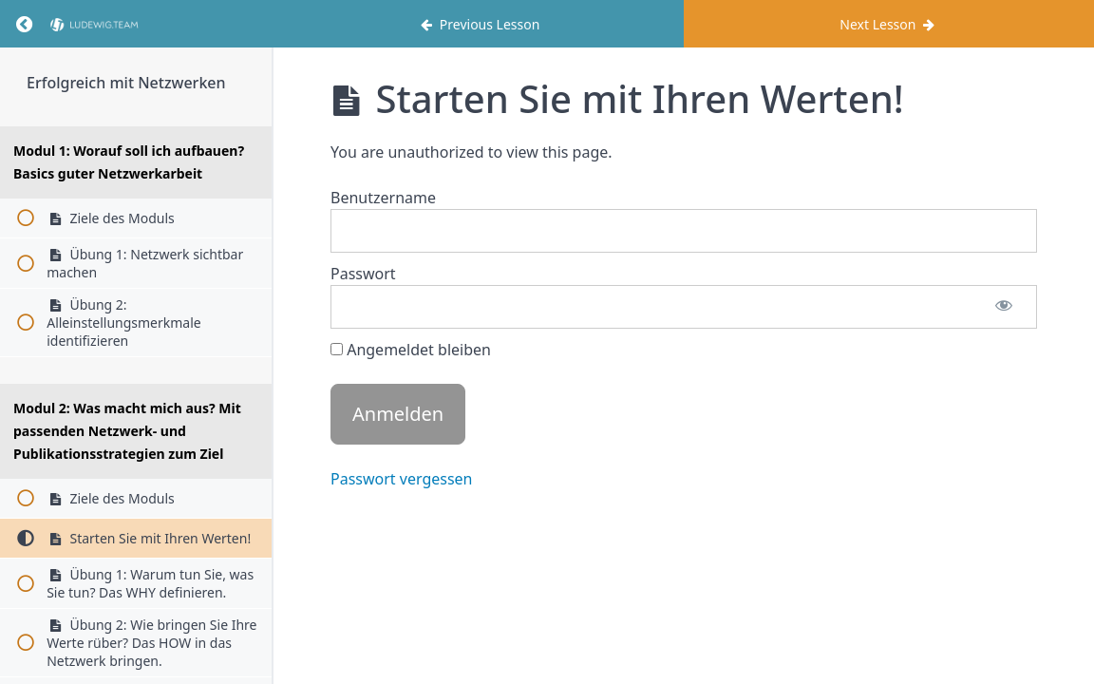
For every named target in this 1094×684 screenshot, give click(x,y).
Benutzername (383, 197)
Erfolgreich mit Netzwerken (126, 82)
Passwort (363, 273)
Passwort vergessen (401, 478)
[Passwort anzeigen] (1004, 307)
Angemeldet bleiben (410, 349)
